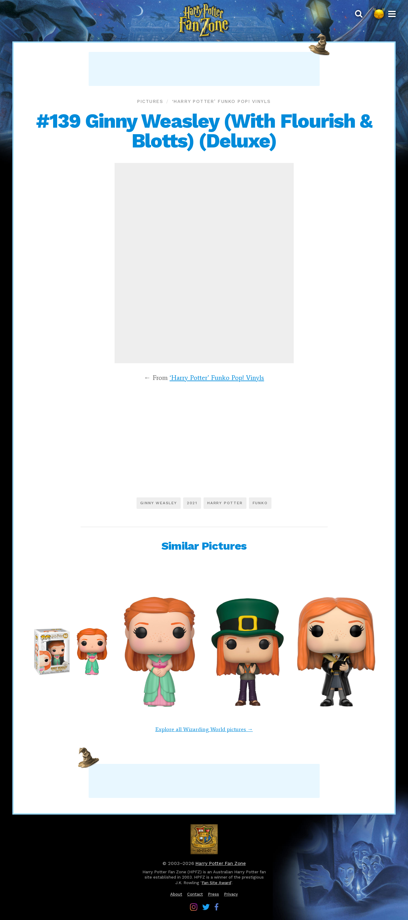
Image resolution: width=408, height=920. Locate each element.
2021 (192, 503)
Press (213, 894)
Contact (195, 894)
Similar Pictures (204, 545)
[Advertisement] (204, 69)
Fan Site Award (216, 882)
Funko (260, 503)
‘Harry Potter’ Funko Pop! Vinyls (221, 101)
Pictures (150, 101)
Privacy (231, 894)
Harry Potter (225, 503)
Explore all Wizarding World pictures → (204, 729)
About (176, 894)
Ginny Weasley (158, 503)
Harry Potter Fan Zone (221, 863)
